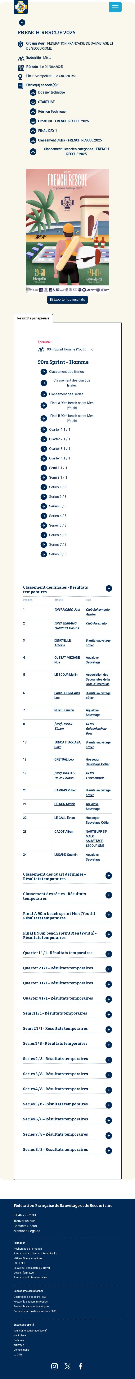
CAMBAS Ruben (65, 790)
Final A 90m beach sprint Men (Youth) (67, 405)
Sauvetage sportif (24, 1324)
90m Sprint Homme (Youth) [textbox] (66, 349)
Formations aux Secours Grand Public (35, 1253)
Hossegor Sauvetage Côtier (97, 762)
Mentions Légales (27, 1231)
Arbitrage (19, 1345)
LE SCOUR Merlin (65, 675)
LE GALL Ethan (64, 818)
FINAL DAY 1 (43, 131)
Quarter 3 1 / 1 (55, 448)
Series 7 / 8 (53, 544)
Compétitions (21, 1349)
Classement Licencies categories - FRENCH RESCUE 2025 (69, 151)
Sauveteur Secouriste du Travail (32, 1267)
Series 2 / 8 (53, 496)
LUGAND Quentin (65, 855)
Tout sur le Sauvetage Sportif (30, 1330)
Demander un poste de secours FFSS (35, 1311)
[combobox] (71, 349)
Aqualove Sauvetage (93, 660)
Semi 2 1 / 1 (53, 477)
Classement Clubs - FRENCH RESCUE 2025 (66, 140)
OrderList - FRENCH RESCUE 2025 (59, 121)
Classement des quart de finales (65, 382)
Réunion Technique (48, 111)
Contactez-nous (25, 1226)
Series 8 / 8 (53, 554)
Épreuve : (44, 342)
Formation (19, 1242)
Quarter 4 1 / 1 (55, 458)
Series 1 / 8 (53, 487)
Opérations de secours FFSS (30, 1296)
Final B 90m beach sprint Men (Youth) (67, 418)
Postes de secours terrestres (31, 1301)
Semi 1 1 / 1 (53, 468)
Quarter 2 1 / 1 (55, 439)
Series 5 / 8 (53, 525)
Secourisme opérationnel (28, 1291)
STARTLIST (42, 102)
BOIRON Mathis (64, 804)
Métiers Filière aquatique (28, 1258)
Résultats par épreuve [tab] (33, 318)
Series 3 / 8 (53, 506)
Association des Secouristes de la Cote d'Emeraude (98, 679)
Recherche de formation (28, 1248)
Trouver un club (25, 1221)
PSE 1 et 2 (19, 1263)
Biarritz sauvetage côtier (98, 643)
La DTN (18, 1354)
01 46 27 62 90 (25, 1215)
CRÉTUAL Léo (64, 759)
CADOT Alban (63, 831)
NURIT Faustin (64, 710)
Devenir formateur (24, 1272)
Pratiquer (19, 1340)
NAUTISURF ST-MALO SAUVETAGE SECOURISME (96, 839)
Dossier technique (47, 92)
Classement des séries (62, 394)
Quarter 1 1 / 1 (55, 429)
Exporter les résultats (67, 300)
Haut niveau (20, 1335)
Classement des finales (62, 371)
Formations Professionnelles (30, 1277)
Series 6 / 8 (53, 535)
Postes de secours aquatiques (31, 1306)
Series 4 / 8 (53, 516)
